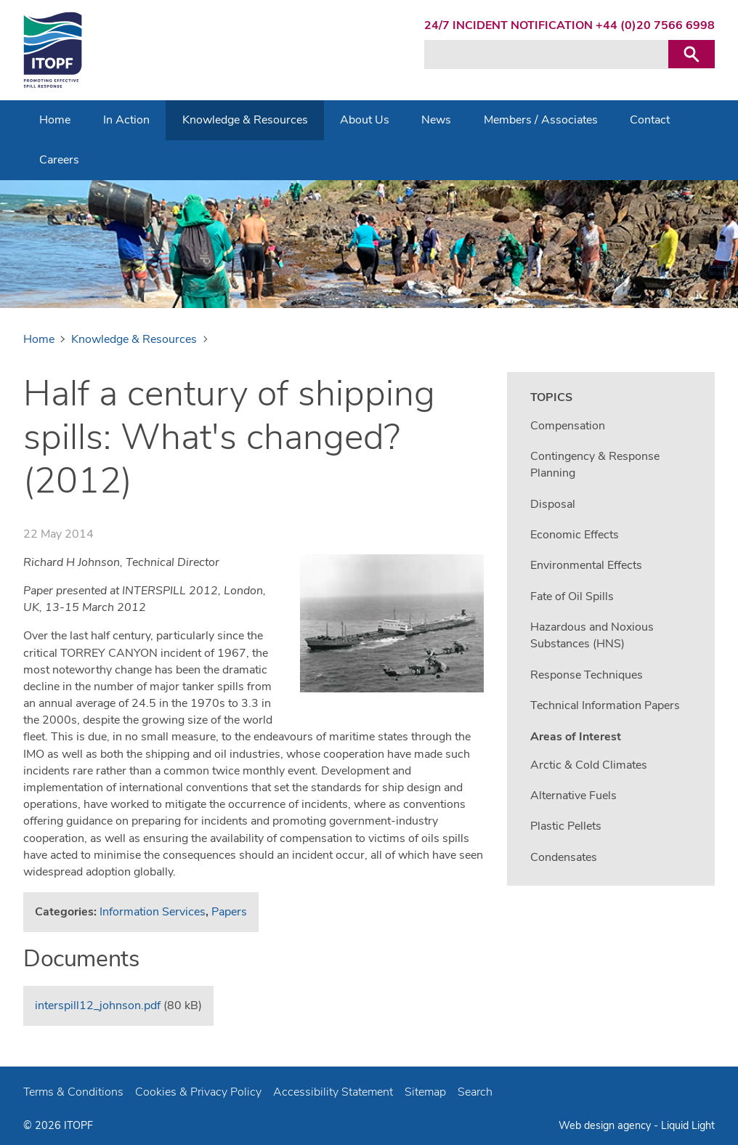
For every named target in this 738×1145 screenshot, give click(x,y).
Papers (229, 912)
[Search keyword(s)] (546, 54)
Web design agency (606, 1125)
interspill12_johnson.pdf (98, 1005)
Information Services (153, 912)
